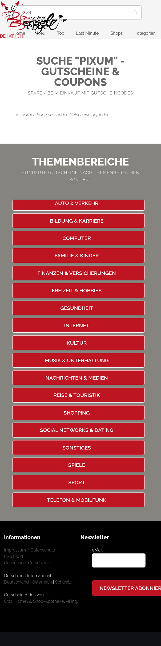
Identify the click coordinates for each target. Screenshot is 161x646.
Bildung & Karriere (76, 221)
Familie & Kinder (76, 255)
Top (60, 33)
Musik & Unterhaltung (77, 360)
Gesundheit (76, 308)
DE (3, 36)
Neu (41, 33)
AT (11, 36)
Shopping (77, 413)
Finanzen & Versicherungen (76, 273)
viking (71, 601)
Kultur (77, 343)
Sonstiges (76, 448)
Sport (76, 482)
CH (20, 36)
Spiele (76, 465)
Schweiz (63, 582)
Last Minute (87, 33)
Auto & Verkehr (76, 203)
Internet (76, 325)
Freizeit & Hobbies (77, 290)
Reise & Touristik (76, 395)
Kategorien (145, 33)
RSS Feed (13, 556)
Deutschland (16, 582)
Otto (8, 601)
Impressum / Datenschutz (29, 550)
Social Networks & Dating (76, 430)
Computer (76, 238)
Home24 (22, 601)
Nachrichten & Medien (76, 378)
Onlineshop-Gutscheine (27, 562)
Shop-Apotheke (48, 601)
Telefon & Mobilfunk (76, 500)
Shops (117, 33)
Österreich (42, 582)
